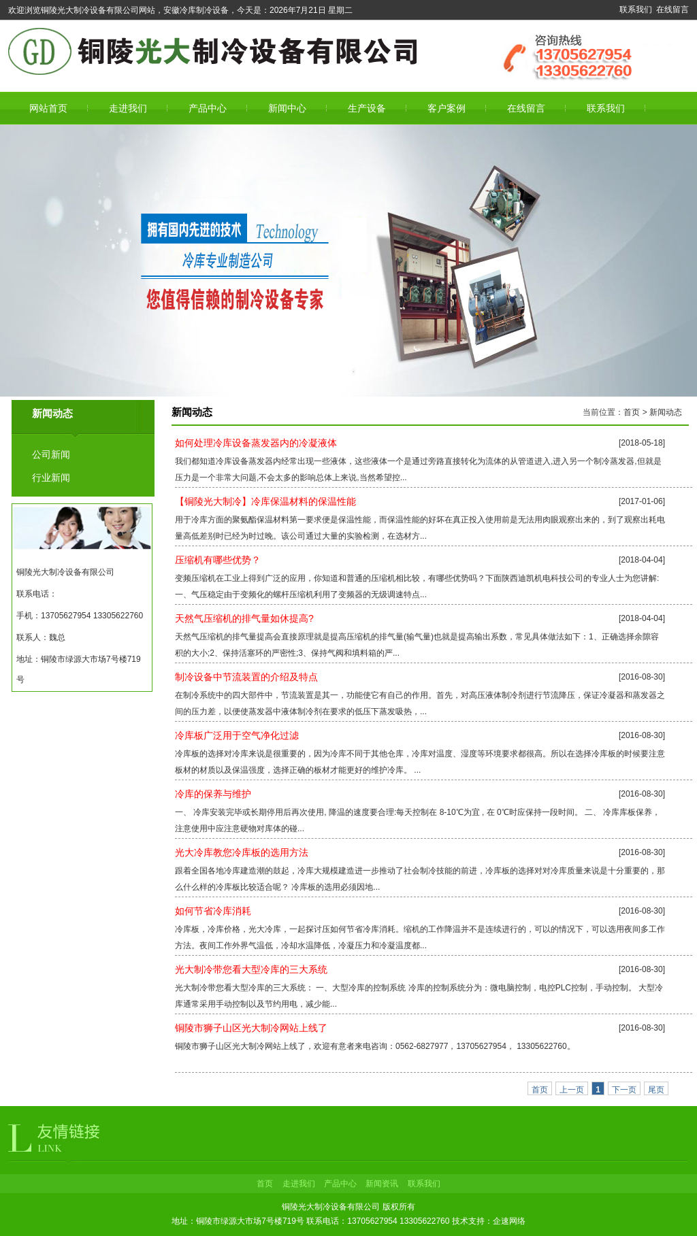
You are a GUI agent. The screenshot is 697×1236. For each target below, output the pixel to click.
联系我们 (635, 9)
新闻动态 (665, 412)
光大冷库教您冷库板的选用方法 (241, 852)
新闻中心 (287, 108)
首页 (631, 412)
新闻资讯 (382, 1183)
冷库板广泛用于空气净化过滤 (237, 735)
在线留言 (672, 9)
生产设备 (367, 108)
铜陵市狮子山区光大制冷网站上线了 (251, 1027)
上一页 (572, 1090)
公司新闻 (51, 454)
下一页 (624, 1090)
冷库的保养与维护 (213, 793)
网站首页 (48, 108)
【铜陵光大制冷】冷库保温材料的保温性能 (265, 501)
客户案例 (446, 108)
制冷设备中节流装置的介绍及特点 (246, 676)
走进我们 (128, 108)
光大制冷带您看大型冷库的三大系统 (251, 969)
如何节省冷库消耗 (213, 910)
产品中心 (208, 108)
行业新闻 (51, 477)
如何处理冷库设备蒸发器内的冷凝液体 (256, 442)
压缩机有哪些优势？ (218, 559)
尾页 (656, 1090)
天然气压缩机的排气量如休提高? (244, 618)
